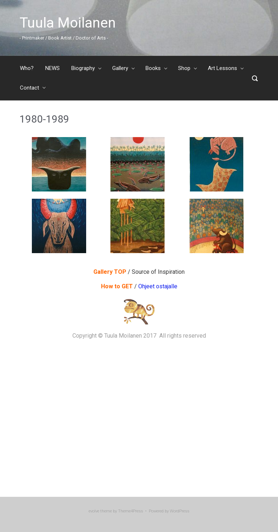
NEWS (52, 68)
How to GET (117, 286)
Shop (184, 68)
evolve (94, 511)
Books (153, 68)
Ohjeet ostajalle (157, 286)
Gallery (120, 68)
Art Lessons (222, 68)
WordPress (179, 511)
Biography (83, 68)
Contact (29, 87)
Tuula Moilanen (68, 23)
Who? (27, 68)
